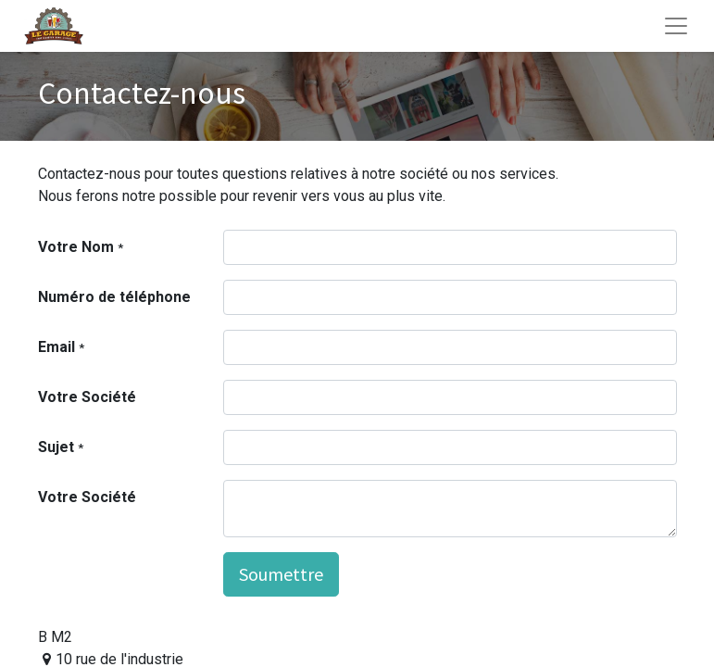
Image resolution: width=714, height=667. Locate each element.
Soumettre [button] (281, 573)
